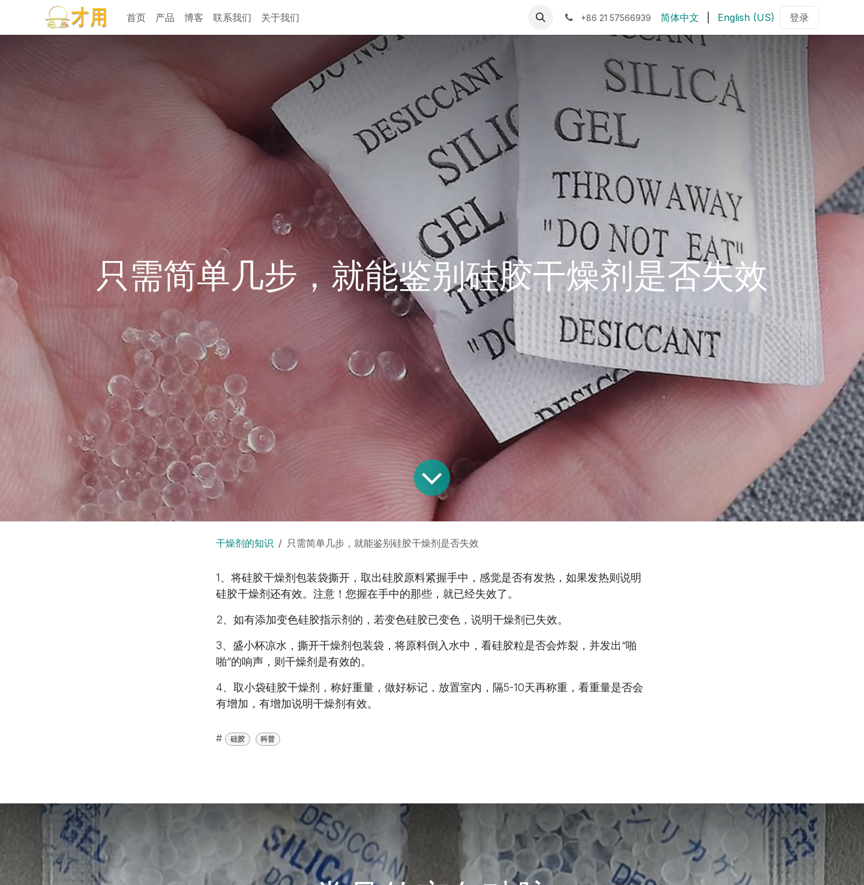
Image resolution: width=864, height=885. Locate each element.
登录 (799, 17)
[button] (540, 17)
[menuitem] (136, 17)
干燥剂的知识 (245, 543)
